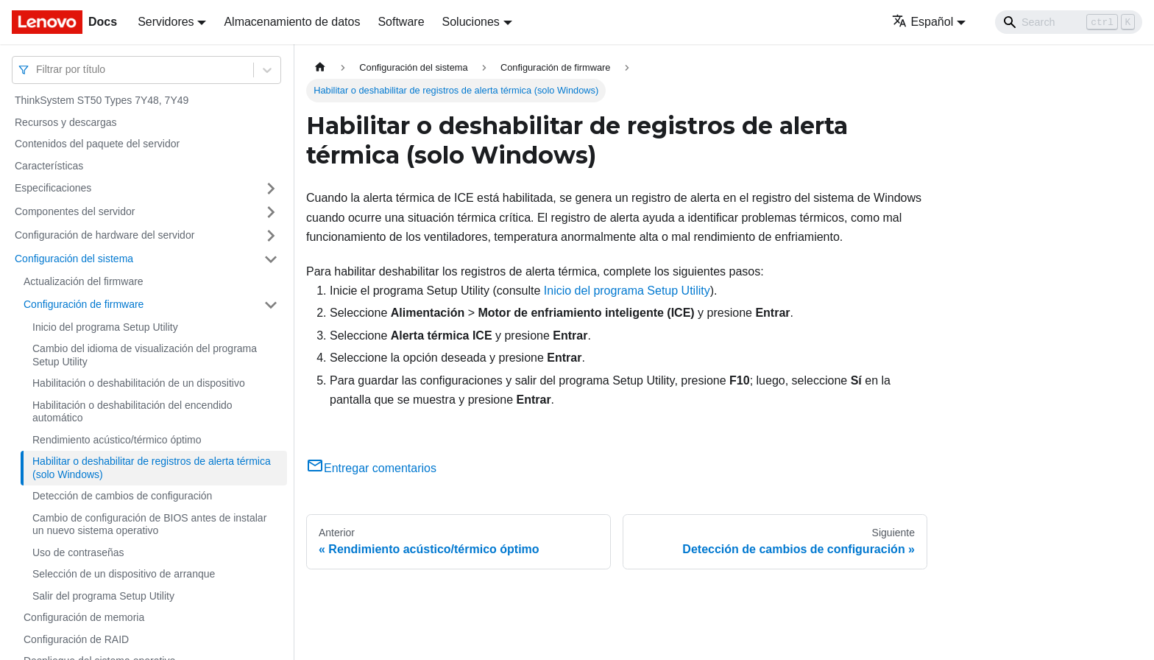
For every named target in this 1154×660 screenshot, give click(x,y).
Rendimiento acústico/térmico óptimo (117, 440)
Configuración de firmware (84, 304)
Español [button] (922, 21)
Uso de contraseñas (78, 552)
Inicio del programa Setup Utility (105, 327)
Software (401, 21)
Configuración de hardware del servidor (104, 235)
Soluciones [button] (471, 21)
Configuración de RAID (76, 639)
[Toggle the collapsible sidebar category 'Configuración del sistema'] (271, 259)
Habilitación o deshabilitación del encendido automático (132, 411)
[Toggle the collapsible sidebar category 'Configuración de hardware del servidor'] (271, 236)
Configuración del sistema (74, 258)
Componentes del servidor (75, 211)
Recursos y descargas (66, 122)
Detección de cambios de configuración (122, 496)
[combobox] (37, 69)
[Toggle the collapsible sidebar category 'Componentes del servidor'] (271, 212)
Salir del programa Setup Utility (103, 596)
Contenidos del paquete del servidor (97, 144)
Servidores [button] (166, 21)
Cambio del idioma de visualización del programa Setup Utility (144, 355)
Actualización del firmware (84, 281)
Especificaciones (53, 188)
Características (49, 166)
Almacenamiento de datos (292, 21)
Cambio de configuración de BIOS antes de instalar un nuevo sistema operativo (149, 524)
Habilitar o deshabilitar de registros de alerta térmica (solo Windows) (151, 467)
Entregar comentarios (371, 468)
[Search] (1068, 22)
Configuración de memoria (84, 617)
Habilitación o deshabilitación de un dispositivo (138, 383)
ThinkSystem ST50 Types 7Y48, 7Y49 (101, 100)
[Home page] (320, 67)
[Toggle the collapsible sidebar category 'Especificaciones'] (271, 188)
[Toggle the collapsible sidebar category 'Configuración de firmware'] (271, 305)
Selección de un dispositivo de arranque (123, 574)
